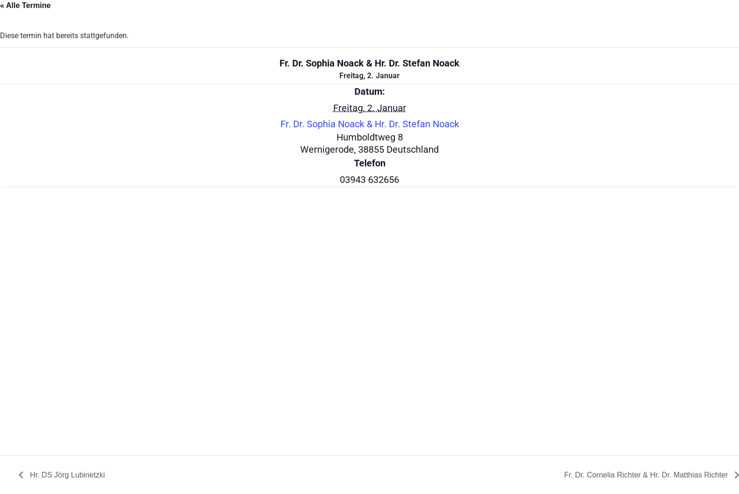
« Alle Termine (25, 5)
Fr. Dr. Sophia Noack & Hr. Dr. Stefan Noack (369, 124)
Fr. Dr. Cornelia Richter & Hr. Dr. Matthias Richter (647, 475)
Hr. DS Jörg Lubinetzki (66, 475)
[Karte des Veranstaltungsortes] (52, 320)
